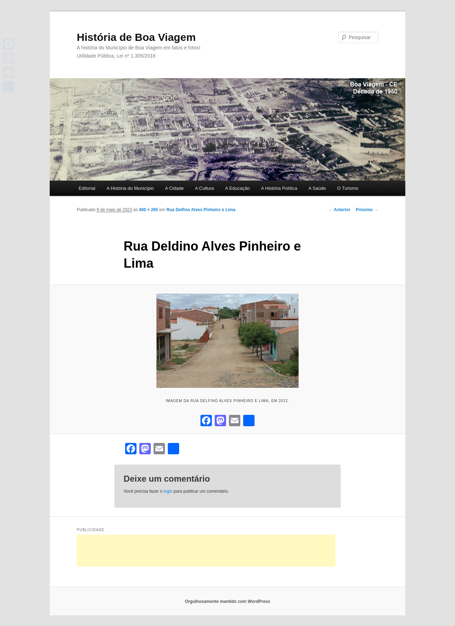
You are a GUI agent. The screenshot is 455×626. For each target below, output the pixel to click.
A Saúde (317, 188)
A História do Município (130, 188)
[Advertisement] (206, 551)
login (168, 491)
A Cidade (174, 188)
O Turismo (347, 188)
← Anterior (339, 209)
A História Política (279, 188)
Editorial (87, 188)
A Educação (237, 188)
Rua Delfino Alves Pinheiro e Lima (200, 209)
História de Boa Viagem (136, 37)
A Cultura (204, 188)
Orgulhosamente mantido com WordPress (227, 601)
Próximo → (367, 209)
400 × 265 (148, 209)
